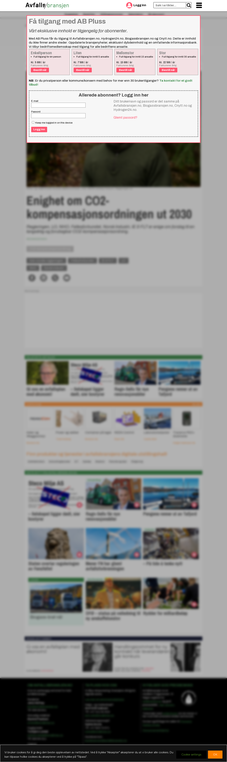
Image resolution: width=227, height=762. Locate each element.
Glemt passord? (125, 117)
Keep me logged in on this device (52, 122)
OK (215, 754)
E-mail (34, 101)
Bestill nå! (39, 70)
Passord (35, 111)
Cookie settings (191, 754)
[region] (113, 753)
